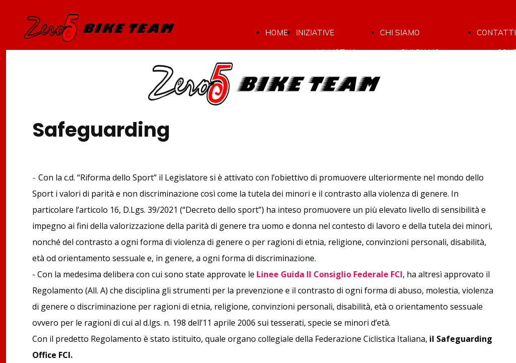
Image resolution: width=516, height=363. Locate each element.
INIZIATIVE (315, 32)
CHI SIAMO (400, 32)
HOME (276, 32)
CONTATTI (496, 32)
